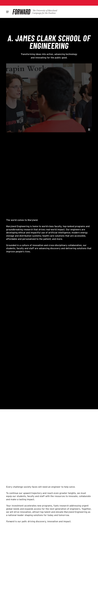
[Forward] (35, 12)
